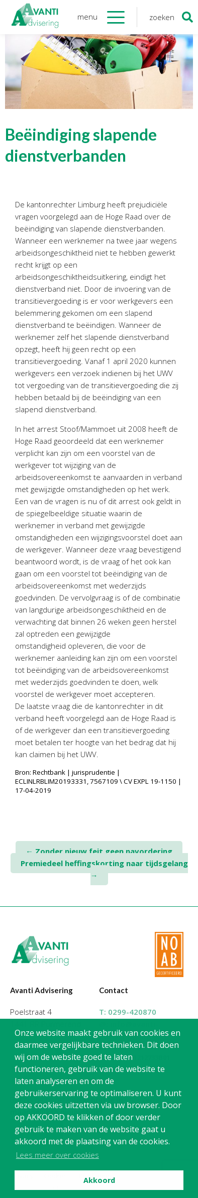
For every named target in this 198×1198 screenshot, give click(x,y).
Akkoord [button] (99, 1180)
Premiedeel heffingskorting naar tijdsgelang (104, 869)
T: (127, 1012)
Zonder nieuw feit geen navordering (99, 851)
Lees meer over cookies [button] (57, 1155)
